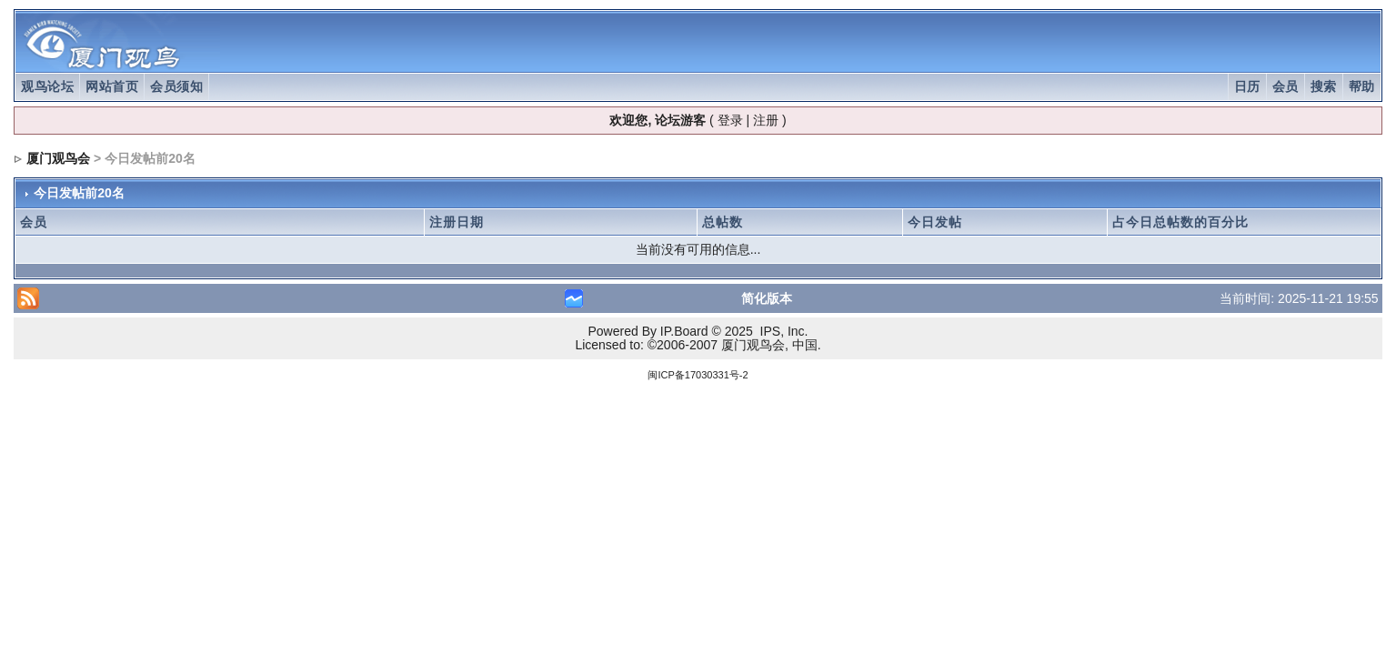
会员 (1285, 86)
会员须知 (176, 86)
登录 (730, 120)
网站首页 (111, 86)
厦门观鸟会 (58, 158)
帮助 (1362, 86)
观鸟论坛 (47, 86)
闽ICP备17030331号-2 (698, 374)
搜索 (1324, 86)
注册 (765, 120)
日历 (1247, 86)
